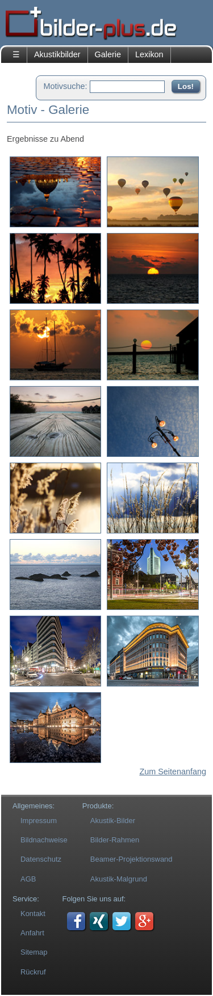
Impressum (38, 820)
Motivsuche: (65, 86)
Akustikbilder (57, 54)
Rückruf (33, 972)
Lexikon (149, 54)
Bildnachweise (44, 840)
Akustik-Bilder (112, 820)
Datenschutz (40, 859)
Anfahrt (32, 933)
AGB (28, 879)
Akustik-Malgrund (118, 879)
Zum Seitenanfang (172, 771)
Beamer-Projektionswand (131, 859)
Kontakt (32, 913)
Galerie (108, 54)
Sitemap (34, 952)
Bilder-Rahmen (114, 840)
